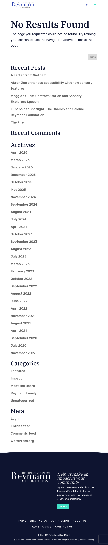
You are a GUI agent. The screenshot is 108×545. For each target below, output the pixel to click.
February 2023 (22, 271)
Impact (16, 378)
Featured (18, 371)
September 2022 (24, 286)
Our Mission (60, 520)
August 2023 (21, 249)
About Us (80, 520)
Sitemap (90, 540)
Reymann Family (24, 393)
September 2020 (24, 338)
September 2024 (24, 204)
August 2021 (21, 323)
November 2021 (23, 316)
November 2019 (23, 353)
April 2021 (19, 331)
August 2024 (21, 212)
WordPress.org (22, 441)
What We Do (38, 520)
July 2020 (18, 346)
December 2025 (23, 175)
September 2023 (24, 242)
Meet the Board (23, 386)
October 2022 (21, 279)
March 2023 (20, 264)
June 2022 (19, 301)
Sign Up (63, 506)
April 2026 (19, 152)
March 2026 (20, 160)
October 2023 (21, 234)
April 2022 (19, 308)
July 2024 (18, 219)
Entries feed (20, 426)
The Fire (17, 122)
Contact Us (64, 526)
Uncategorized (22, 401)
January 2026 (22, 167)
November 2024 (23, 197)
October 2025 (21, 182)
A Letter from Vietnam (28, 75)
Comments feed (23, 433)
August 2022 (21, 293)
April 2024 (19, 227)
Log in (15, 419)
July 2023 (18, 256)
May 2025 (18, 190)
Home (22, 520)
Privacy (82, 540)
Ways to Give (42, 526)
